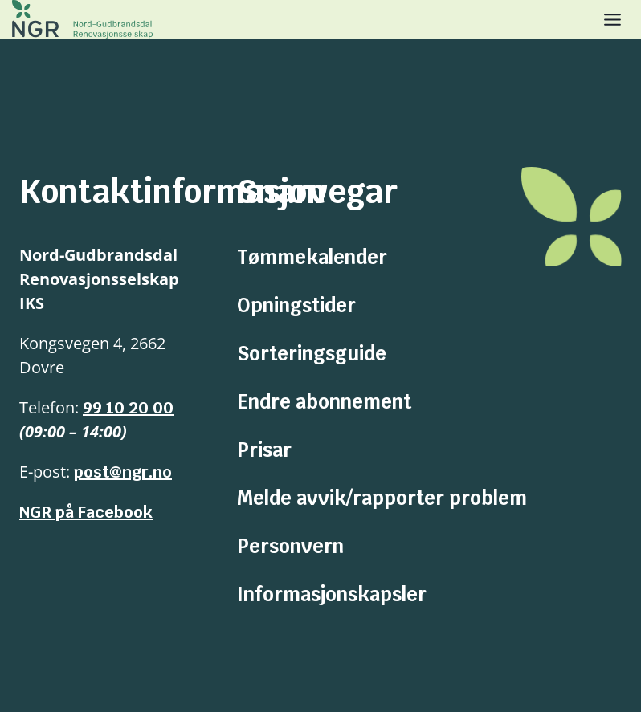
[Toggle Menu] (612, 19)
